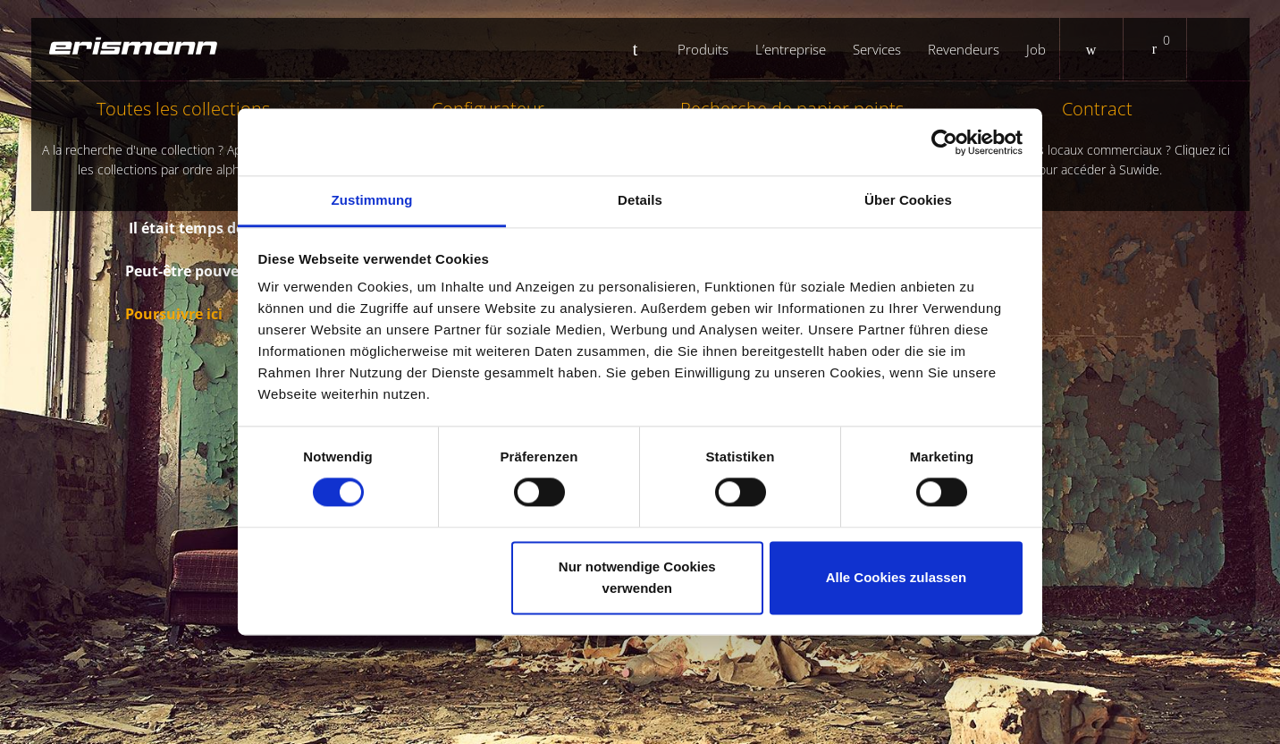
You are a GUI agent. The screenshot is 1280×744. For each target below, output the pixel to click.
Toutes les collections (183, 138)
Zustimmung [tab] (372, 199)
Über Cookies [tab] (908, 199)
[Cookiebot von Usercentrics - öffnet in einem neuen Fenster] (944, 142)
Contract (1097, 138)
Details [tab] (640, 199)
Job (1036, 49)
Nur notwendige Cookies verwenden (637, 577)
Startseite (642, 49)
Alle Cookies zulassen (896, 577)
